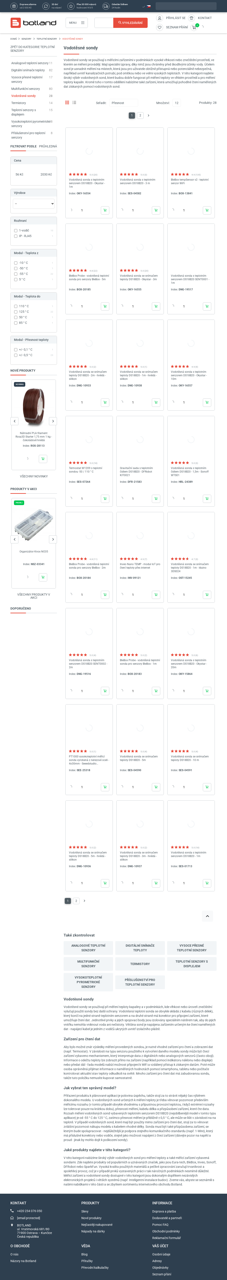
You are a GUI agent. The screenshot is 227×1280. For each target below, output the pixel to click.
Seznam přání (161, 1274)
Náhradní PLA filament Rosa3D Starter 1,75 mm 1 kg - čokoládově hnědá (34, 437)
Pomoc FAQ (160, 1224)
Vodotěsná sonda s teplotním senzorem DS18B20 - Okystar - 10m (189, 375)
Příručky (87, 1261)
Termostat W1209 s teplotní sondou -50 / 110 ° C (85, 470)
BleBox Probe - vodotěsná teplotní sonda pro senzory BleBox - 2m (89, 566)
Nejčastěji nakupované (96, 1224)
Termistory (18, 103)
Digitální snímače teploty (28, 70)
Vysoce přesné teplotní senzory (192, 948)
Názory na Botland (23, 1261)
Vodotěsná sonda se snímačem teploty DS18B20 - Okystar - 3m (139, 277)
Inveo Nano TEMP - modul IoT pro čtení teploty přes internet (140, 566)
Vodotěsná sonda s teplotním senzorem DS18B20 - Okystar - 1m (87, 183)
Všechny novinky (34, 476)
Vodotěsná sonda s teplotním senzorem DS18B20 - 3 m (137, 181)
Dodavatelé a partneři (167, 1218)
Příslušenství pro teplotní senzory (140, 982)
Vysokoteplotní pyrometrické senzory (88, 982)
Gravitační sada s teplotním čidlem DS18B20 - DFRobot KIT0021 (136, 472)
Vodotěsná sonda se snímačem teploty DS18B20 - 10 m (190, 758)
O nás (14, 1254)
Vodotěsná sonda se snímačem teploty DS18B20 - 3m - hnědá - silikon (139, 856)
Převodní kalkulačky (95, 1267)
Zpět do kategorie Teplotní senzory (32, 48)
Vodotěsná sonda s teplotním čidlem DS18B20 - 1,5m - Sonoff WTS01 (190, 472)
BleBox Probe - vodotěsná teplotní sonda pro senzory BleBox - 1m (140, 662)
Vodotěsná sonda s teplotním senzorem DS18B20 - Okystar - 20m (189, 664)
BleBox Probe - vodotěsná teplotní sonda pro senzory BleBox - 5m (89, 277)
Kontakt (205, 18)
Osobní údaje (161, 1254)
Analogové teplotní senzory (30, 63)
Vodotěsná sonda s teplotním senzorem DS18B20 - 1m (188, 854)
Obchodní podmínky (166, 1231)
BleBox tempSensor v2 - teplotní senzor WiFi (190, 181)
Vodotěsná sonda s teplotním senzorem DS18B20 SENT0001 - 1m (190, 279)
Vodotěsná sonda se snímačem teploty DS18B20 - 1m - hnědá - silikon (139, 375)
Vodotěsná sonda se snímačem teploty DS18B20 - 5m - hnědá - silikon (88, 856)
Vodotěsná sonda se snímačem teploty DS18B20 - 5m (139, 758)
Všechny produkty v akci (33, 596)
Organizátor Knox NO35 (34, 551)
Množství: (163, 103)
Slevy (84, 1211)
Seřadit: (101, 103)
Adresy (157, 1261)
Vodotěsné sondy (23, 96)
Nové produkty (91, 1218)
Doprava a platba (164, 1211)
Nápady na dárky (93, 1231)
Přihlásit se (176, 18)
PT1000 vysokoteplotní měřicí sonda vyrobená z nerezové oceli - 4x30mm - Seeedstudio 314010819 (89, 760)
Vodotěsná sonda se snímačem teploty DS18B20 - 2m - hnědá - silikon (88, 375)
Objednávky (160, 1267)
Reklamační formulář (166, 1238)
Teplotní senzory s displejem (192, 964)
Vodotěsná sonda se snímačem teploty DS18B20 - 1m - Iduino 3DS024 (190, 568)
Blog (84, 1254)
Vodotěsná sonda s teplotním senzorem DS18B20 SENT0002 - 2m (88, 664)
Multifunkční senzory (25, 89)
